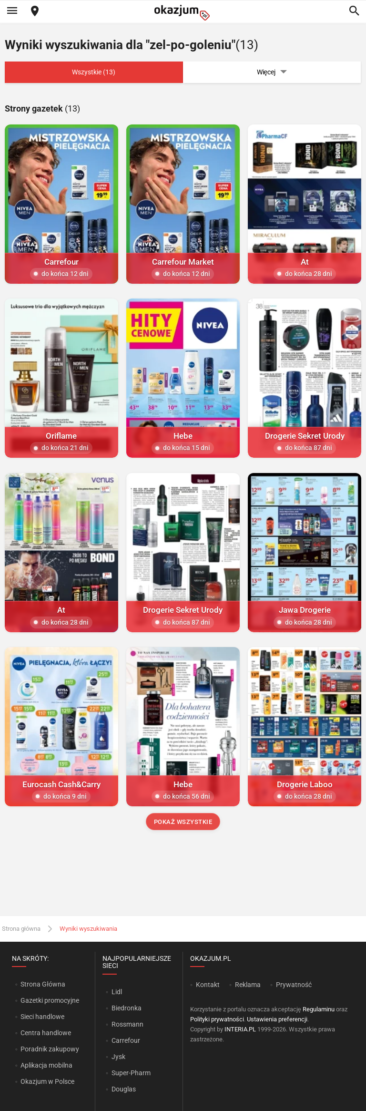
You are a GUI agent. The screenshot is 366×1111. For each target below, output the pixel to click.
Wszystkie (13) (93, 72)
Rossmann (127, 1024)
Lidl (117, 992)
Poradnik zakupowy (49, 1049)
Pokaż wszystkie (183, 821)
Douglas (124, 1089)
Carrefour (126, 1040)
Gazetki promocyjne (49, 1000)
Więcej (272, 72)
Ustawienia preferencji (277, 1019)
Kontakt (208, 984)
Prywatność (294, 984)
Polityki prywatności (217, 1019)
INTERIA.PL (240, 1029)
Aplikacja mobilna (46, 1065)
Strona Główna (42, 984)
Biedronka (127, 1008)
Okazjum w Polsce (47, 1081)
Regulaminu (319, 1009)
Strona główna (21, 928)
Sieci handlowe (42, 1016)
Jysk (118, 1056)
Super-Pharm (131, 1073)
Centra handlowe (45, 1033)
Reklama (248, 984)
